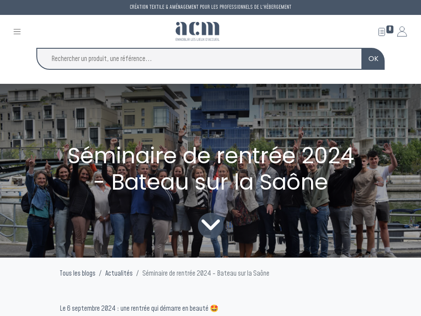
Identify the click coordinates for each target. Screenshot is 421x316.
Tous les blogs (78, 273)
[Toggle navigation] (17, 31)
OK (373, 59)
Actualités (119, 273)
